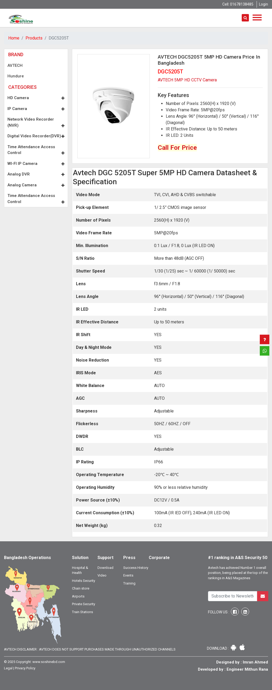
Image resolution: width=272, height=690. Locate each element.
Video (102, 575)
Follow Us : (219, 612)
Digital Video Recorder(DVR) (36, 136)
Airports (78, 596)
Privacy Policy (25, 668)
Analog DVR (36, 174)
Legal (8, 668)
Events (128, 575)
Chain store (80, 588)
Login (263, 4)
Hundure (15, 76)
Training (129, 583)
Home (13, 38)
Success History (135, 568)
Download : (218, 648)
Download (105, 568)
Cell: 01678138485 (237, 4)
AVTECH (15, 65)
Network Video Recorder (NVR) (36, 122)
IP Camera (36, 108)
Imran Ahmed (255, 662)
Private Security (83, 604)
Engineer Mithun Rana (247, 669)
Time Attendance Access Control (36, 149)
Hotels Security (83, 581)
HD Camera (36, 97)
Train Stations (82, 612)
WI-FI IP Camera (36, 163)
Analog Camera (36, 185)
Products (34, 38)
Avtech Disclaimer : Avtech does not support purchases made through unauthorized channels (90, 649)
